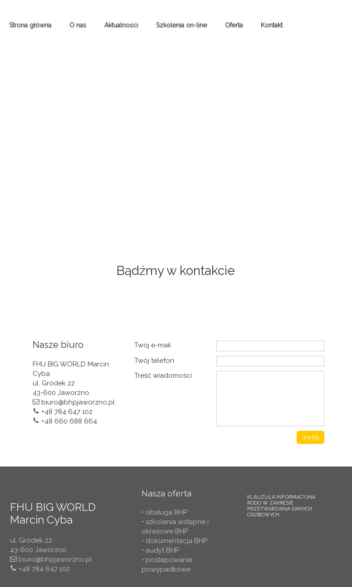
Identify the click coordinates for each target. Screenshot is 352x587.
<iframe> (176, 141)
